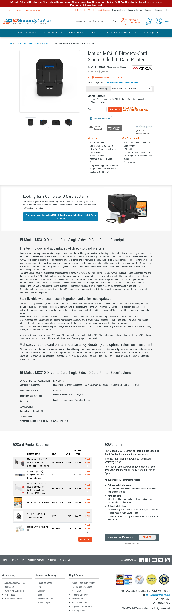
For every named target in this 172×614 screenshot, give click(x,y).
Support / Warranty (35, 559)
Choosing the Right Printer (83, 582)
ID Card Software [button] (107, 32)
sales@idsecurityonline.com (158, 594)
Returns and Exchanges (81, 586)
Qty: (89, 109)
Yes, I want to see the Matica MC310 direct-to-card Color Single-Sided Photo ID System (60, 216)
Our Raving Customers (14, 590)
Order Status (76, 590)
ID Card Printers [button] (17, 32)
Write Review (141, 131)
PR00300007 (136, 82)
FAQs (40, 586)
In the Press (9, 594)
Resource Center (119, 10)
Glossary (41, 590)
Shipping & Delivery (79, 594)
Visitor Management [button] (150, 32)
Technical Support (79, 602)
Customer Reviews (143, 133)
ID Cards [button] (91, 32)
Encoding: (103, 88)
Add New (147, 537)
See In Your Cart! (106, 77)
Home (4, 559)
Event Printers (35, 32)
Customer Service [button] (135, 10)
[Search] (114, 21)
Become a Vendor (45, 598)
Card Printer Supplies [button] (74, 32)
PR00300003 (112, 82)
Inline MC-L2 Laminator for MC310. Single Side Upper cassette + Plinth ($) (119, 100)
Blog (167, 10)
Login (162, 21)
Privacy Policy (17, 559)
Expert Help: (82, 10)
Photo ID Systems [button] (52, 32)
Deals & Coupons (103, 10)
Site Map (52, 559)
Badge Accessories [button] (128, 32)
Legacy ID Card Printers (81, 606)
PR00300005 (124, 82)
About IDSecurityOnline (14, 582)
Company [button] (158, 10)
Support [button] (148, 10)
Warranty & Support (79, 610)
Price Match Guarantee (14, 598)
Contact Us (65, 559)
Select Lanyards (45, 602)
